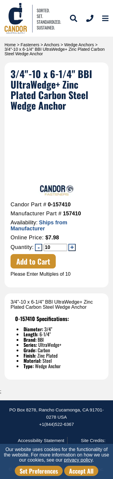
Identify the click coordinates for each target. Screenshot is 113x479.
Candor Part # (28, 205)
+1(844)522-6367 (56, 424)
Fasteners (29, 44)
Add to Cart (33, 261)
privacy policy (78, 459)
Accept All (81, 470)
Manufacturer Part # (36, 214)
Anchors (51, 44)
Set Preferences (39, 470)
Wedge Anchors (79, 44)
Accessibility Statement (41, 440)
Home (10, 44)
